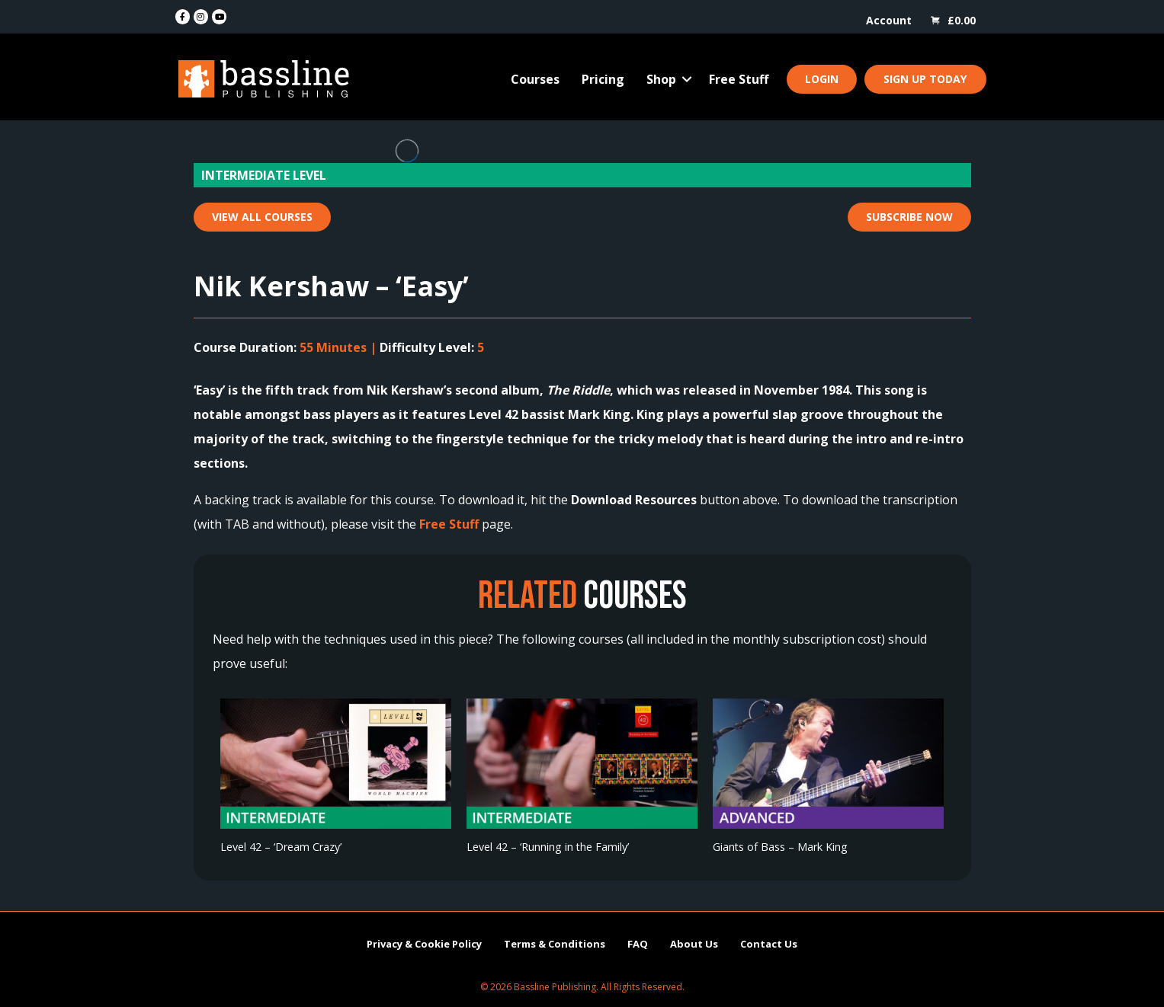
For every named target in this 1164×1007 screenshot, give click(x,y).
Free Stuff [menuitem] (738, 79)
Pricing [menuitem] (603, 79)
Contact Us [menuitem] (768, 944)
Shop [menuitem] (661, 79)
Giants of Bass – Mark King (780, 846)
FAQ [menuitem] (637, 944)
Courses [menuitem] (535, 79)
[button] (686, 79)
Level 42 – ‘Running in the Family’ (548, 846)
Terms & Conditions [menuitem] (554, 944)
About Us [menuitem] (694, 944)
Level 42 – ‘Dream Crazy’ (281, 846)
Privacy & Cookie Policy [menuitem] (424, 944)
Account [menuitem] (889, 20)
